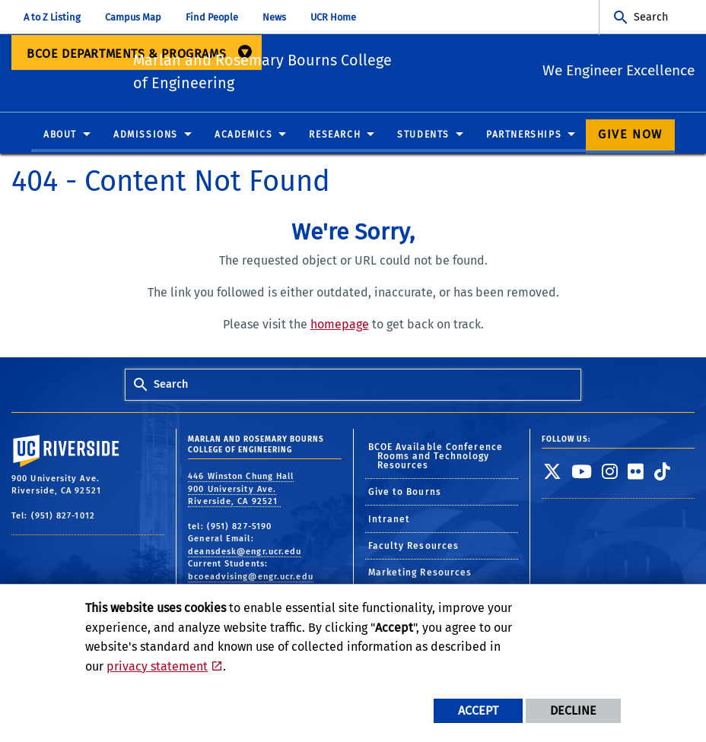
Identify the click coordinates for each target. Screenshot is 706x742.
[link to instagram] (610, 474)
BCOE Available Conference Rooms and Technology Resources (436, 459)
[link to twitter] (553, 474)
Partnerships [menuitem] (523, 137)
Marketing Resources (420, 575)
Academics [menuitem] (243, 137)
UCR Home (333, 17)
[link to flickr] (636, 474)
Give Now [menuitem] (630, 137)
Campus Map (133, 17)
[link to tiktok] (663, 474)
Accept (478, 710)
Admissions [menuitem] (145, 137)
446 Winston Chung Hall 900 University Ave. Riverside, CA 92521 (241, 491)
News (274, 17)
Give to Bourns (404, 495)
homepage (339, 327)
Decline (573, 710)
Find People (212, 17)
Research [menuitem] (335, 137)
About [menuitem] (60, 137)
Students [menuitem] (423, 137)
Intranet (389, 521)
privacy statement (157, 666)
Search (651, 17)
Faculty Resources (414, 549)
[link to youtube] (582, 474)
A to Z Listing (52, 17)
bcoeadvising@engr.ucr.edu (250, 580)
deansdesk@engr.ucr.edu (244, 555)
